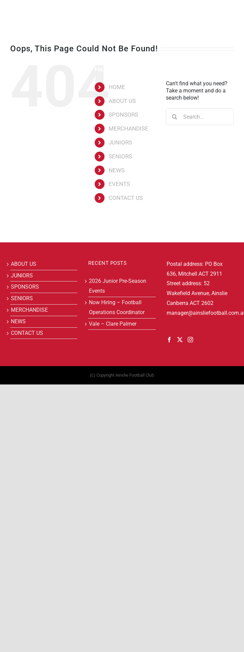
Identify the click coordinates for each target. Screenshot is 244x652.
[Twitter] (180, 339)
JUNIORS (120, 142)
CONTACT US (126, 197)
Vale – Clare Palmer (112, 324)
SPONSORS (123, 114)
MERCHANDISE (128, 128)
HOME (117, 87)
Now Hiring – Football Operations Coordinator (117, 307)
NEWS (117, 170)
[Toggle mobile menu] (230, 10)
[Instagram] (190, 339)
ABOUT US (122, 101)
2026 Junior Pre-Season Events (117, 286)
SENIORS (120, 156)
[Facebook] (169, 339)
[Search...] (200, 116)
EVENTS (119, 184)
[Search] (174, 116)
